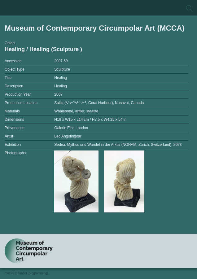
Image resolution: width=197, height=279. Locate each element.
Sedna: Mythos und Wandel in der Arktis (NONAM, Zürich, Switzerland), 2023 (118, 144)
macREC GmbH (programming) (26, 273)
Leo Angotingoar (67, 136)
